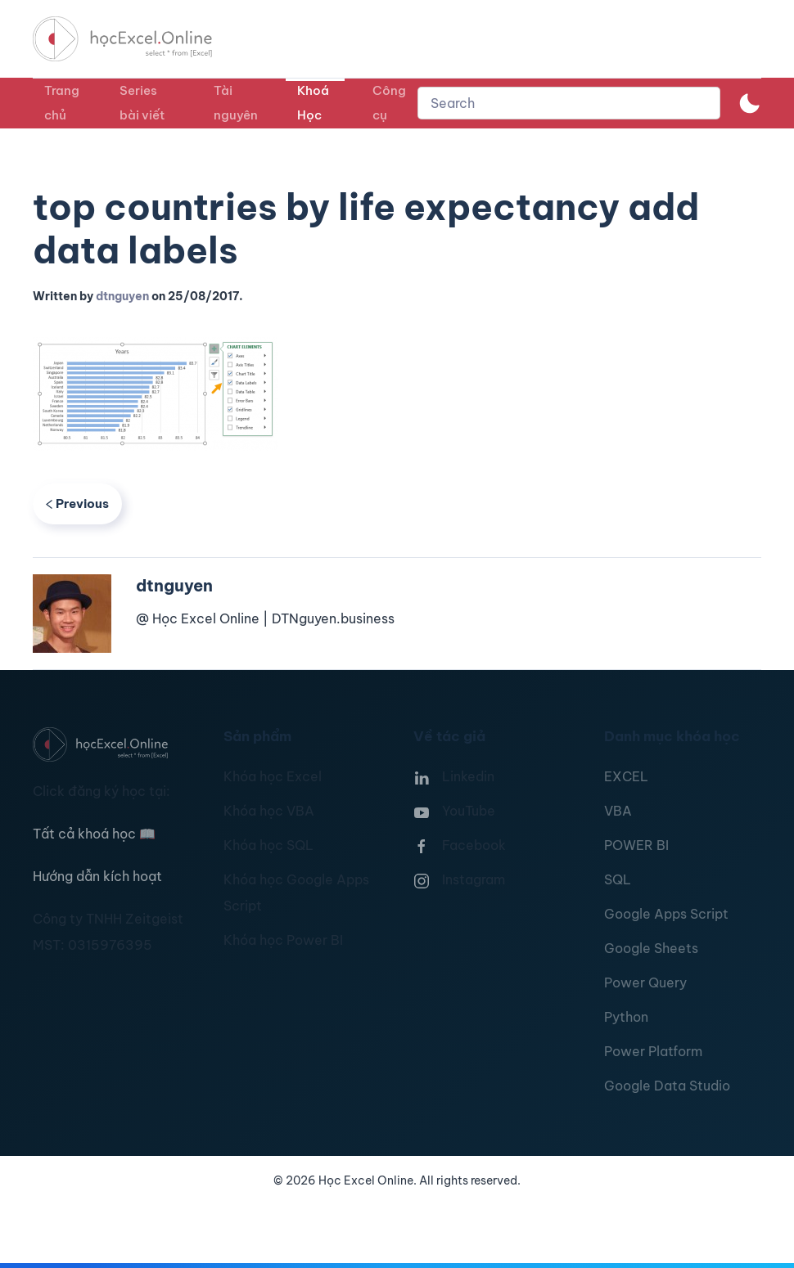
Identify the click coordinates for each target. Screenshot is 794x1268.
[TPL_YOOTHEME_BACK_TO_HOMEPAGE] (137, 38)
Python (626, 1017)
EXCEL (626, 776)
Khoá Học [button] (313, 103)
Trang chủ (61, 103)
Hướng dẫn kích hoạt (97, 876)
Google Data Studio (667, 1085)
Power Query (645, 982)
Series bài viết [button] (142, 103)
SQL (617, 879)
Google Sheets (651, 948)
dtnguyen (122, 296)
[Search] (568, 103)
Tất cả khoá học (94, 833)
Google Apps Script (666, 914)
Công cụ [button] (389, 103)
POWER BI (636, 845)
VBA (618, 811)
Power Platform (653, 1051)
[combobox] (568, 103)
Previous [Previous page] (77, 503)
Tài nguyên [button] (236, 103)
